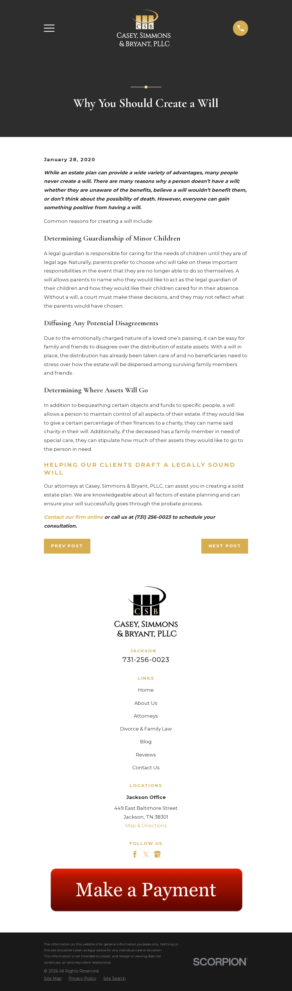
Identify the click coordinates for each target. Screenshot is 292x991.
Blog (146, 741)
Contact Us (146, 767)
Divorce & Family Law (146, 729)
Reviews (146, 755)
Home (146, 690)
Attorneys (146, 716)
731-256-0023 (145, 659)
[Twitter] (146, 854)
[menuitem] (53, 978)
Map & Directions (146, 825)
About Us (145, 703)
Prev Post (67, 545)
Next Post (225, 545)
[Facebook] (134, 854)
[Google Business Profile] (157, 854)
